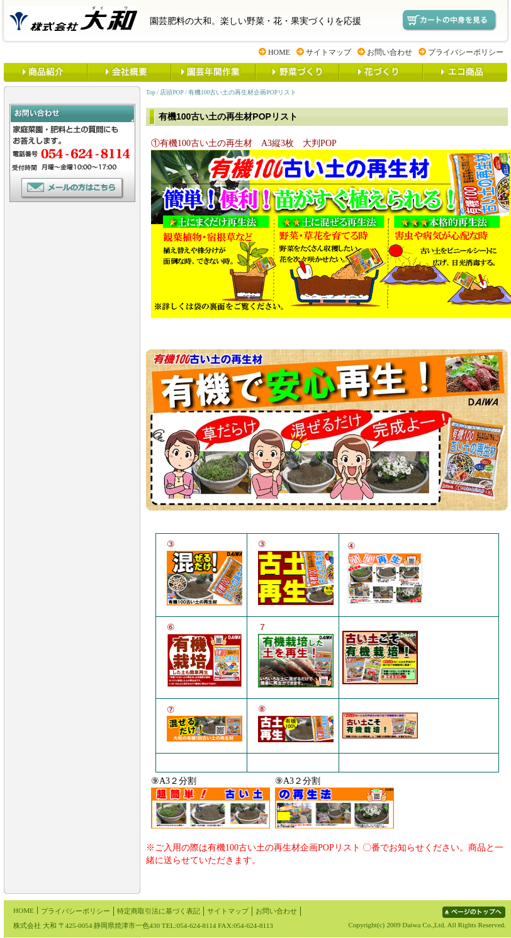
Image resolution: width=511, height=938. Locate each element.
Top (150, 92)
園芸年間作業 (213, 72)
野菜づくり (297, 72)
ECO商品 (464, 72)
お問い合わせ (389, 52)
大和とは (129, 72)
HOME (279, 52)
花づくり (380, 72)
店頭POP (171, 92)
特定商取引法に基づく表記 (158, 911)
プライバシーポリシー (465, 52)
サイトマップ (328, 52)
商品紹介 (45, 72)
